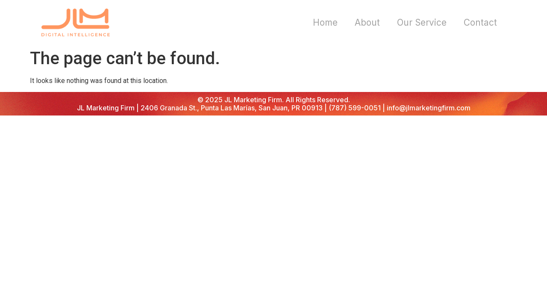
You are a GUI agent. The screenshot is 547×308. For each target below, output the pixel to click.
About (367, 22)
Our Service (422, 22)
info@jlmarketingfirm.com (429, 108)
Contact (480, 22)
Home (325, 22)
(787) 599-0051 (355, 108)
